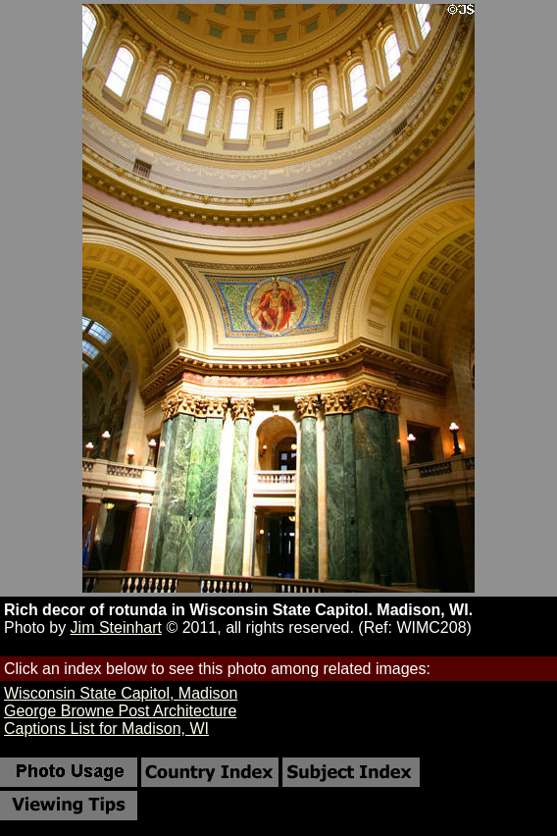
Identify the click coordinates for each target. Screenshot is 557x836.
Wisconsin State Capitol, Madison (120, 693)
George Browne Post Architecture (120, 711)
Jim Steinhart (116, 627)
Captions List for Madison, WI (106, 728)
